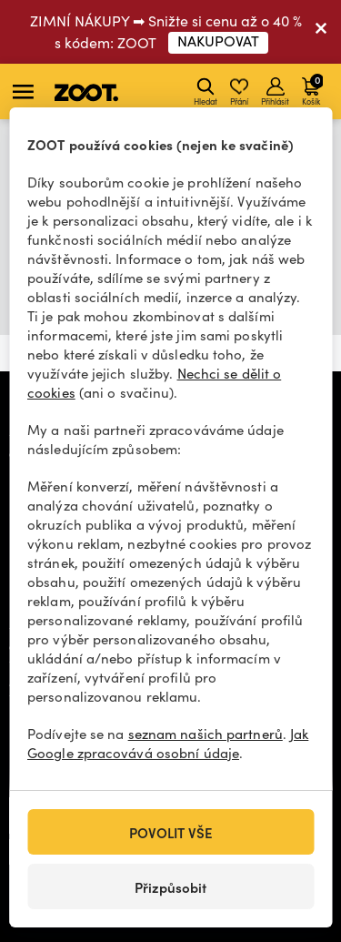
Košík (312, 89)
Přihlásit (275, 91)
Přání (239, 91)
